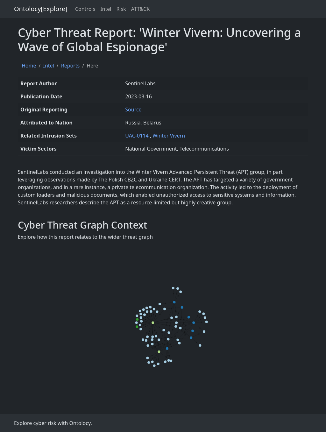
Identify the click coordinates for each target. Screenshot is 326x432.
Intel (105, 8)
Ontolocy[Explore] (40, 8)
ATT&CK (140, 8)
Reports (70, 65)
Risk (121, 8)
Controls (85, 8)
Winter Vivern (168, 135)
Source (133, 109)
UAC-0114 (137, 135)
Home (29, 65)
